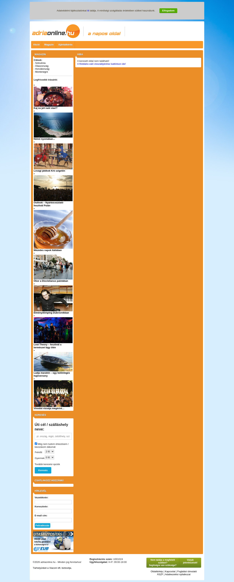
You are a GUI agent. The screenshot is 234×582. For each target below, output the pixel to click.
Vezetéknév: (41, 497)
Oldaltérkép (157, 571)
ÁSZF (160, 574)
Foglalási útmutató (187, 571)
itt (88, 10)
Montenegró (41, 71)
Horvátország (42, 68)
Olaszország (41, 66)
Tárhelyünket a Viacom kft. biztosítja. (52, 568)
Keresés (43, 470)
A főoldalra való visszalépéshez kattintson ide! (101, 64)
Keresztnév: (41, 506)
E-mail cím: (41, 515)
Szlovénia (40, 63)
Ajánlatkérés (65, 44)
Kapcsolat (170, 571)
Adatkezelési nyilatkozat (177, 574)
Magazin (49, 44)
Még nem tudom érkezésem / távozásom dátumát (52, 445)
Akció (36, 44)
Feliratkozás (42, 525)
